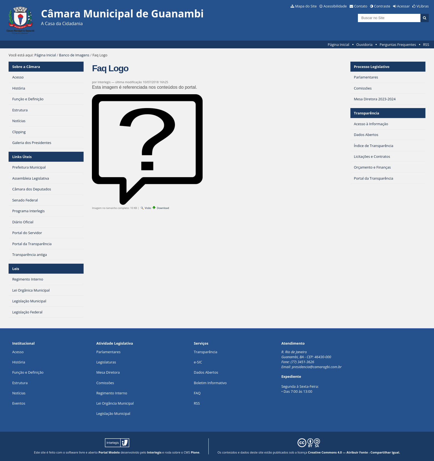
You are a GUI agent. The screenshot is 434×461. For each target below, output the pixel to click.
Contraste (382, 6)
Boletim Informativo (210, 382)
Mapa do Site (306, 6)
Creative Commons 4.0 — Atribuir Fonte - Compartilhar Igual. (354, 452)
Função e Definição (27, 372)
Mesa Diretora (108, 372)
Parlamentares (108, 351)
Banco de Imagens (74, 55)
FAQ (197, 393)
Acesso (18, 351)
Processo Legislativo (371, 66)
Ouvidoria (364, 44)
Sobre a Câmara (26, 66)
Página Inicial (338, 44)
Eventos (18, 403)
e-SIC (198, 362)
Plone (195, 452)
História (18, 362)
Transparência (366, 113)
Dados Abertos (206, 372)
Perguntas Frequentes (397, 44)
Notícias (18, 393)
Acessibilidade (335, 6)
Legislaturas (106, 362)
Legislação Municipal (113, 413)
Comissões (105, 382)
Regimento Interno (111, 393)
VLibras (423, 6)
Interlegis (154, 452)
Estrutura (20, 382)
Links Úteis (22, 156)
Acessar (403, 6)
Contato (361, 6)
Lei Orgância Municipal (115, 403)
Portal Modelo (109, 452)
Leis (15, 268)
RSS (426, 44)
